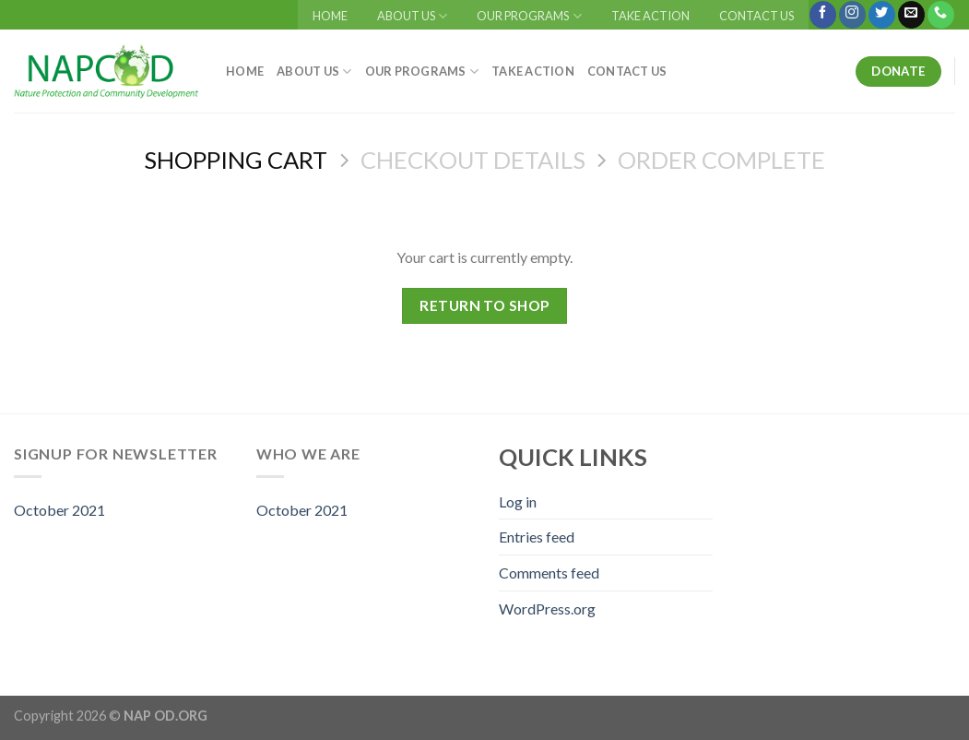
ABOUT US (412, 16)
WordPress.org (547, 608)
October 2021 (59, 510)
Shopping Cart (235, 159)
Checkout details (472, 159)
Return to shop (484, 305)
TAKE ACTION (650, 15)
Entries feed (536, 536)
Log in (518, 501)
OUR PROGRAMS (529, 16)
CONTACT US (756, 15)
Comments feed (549, 572)
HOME (330, 15)
